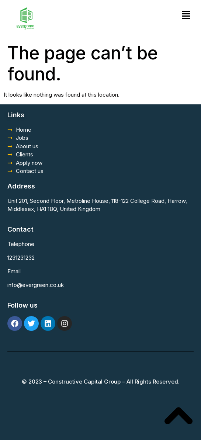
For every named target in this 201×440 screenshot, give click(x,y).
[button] (186, 15)
